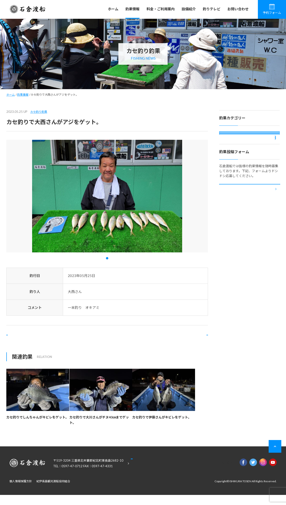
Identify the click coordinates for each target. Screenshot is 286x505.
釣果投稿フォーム (250, 235)
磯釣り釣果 (231, 137)
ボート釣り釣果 (234, 162)
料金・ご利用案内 (161, 9)
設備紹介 (189, 9)
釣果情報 (132, 9)
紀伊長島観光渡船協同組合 (53, 491)
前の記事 (25, 340)
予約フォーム (272, 9)
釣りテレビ (211, 9)
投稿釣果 (229, 175)
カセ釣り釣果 (38, 112)
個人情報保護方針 (20, 491)
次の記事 (189, 340)
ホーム (113, 9)
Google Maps (154, 474)
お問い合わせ (237, 9)
